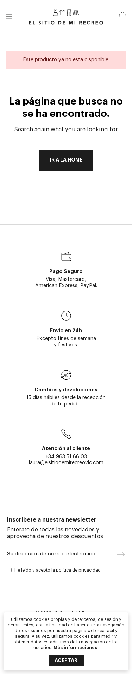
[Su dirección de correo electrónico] (62, 556)
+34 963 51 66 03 (66, 456)
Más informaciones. (76, 647)
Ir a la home (66, 160)
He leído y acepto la (57, 570)
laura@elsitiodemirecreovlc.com (66, 462)
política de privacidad (78, 570)
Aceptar (66, 660)
